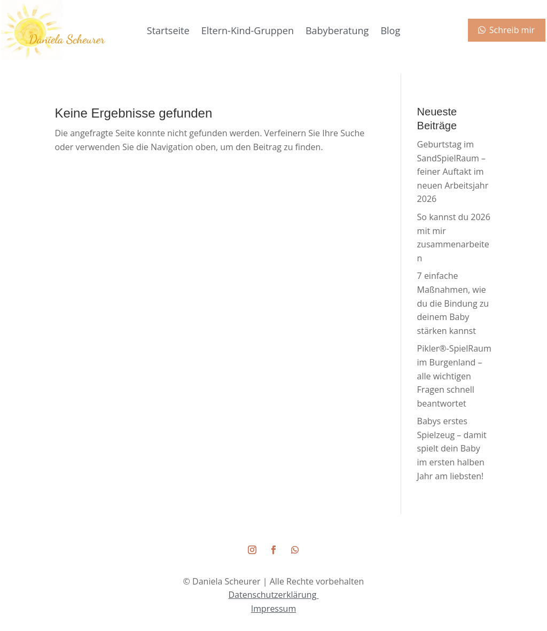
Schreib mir (512, 30)
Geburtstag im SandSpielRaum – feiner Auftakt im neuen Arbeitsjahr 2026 (453, 171)
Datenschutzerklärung (274, 595)
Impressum (273, 608)
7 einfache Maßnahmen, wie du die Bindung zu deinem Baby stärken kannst (453, 303)
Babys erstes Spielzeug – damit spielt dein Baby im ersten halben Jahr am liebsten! (452, 448)
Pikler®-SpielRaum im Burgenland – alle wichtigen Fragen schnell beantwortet (454, 375)
